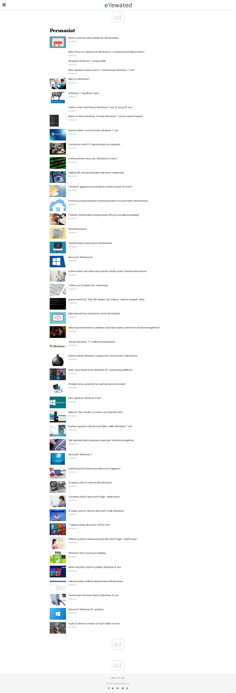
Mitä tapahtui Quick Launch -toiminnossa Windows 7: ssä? (101, 70)
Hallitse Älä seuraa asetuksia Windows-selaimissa (96, 172)
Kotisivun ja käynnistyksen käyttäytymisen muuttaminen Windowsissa (108, 200)
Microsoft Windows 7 (80, 454)
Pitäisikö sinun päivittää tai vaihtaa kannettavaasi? (97, 384)
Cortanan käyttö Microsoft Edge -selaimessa (94, 496)
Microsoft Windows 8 (80, 257)
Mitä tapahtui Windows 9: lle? (84, 398)
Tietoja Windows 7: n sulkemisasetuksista (91, 341)
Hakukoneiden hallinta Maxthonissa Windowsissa (95, 581)
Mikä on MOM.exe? (78, 79)
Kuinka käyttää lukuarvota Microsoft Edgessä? (94, 468)
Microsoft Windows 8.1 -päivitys (86, 609)
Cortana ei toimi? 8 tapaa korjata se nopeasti (94, 144)
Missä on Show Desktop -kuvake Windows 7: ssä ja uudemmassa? (105, 116)
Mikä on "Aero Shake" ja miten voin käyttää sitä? (95, 412)
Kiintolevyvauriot (77, 229)
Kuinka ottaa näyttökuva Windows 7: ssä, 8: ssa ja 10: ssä (100, 107)
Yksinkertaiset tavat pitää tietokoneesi (90, 243)
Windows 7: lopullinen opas (83, 93)
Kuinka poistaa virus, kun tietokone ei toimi (92, 158)
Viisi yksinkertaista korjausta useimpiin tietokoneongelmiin (101, 440)
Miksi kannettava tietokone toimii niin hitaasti (94, 313)
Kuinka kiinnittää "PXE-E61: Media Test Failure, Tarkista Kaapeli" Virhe (106, 299)
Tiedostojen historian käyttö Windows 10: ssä (93, 595)
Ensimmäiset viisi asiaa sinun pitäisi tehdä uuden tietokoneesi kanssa (107, 271)
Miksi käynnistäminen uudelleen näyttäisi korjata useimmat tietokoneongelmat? (114, 327)
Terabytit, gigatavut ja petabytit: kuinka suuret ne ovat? (100, 186)
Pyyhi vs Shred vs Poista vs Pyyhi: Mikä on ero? (94, 623)
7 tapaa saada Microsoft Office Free (89, 524)
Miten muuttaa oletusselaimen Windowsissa (93, 38)
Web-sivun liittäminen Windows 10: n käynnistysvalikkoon (100, 370)
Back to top (118, 678)
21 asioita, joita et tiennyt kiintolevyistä (90, 482)
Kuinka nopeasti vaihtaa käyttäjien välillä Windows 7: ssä (100, 426)
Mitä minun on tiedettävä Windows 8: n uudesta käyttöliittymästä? (106, 51)
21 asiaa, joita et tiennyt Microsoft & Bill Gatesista (96, 511)
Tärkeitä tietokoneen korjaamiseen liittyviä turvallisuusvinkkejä (103, 215)
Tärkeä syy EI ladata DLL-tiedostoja (88, 285)
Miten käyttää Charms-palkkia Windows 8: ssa (94, 567)
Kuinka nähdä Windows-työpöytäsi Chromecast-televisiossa (102, 355)
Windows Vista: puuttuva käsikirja (87, 553)
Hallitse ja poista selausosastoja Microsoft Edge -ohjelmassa (102, 539)
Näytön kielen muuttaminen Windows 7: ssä (93, 130)
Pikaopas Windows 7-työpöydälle (87, 61)
